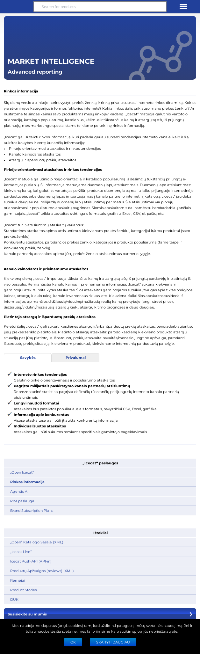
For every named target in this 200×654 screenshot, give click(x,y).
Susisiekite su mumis (100, 614)
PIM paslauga (22, 501)
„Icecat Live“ (21, 551)
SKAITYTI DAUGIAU (113, 642)
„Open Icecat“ (22, 472)
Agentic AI (19, 491)
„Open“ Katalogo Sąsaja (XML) (36, 542)
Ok (73, 642)
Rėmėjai (17, 580)
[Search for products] (100, 7)
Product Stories (23, 590)
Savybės (28, 357)
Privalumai (76, 357)
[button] (16, 6)
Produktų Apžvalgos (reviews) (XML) (42, 570)
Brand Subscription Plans (31, 510)
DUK (14, 599)
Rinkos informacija (27, 481)
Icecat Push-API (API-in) (31, 561)
